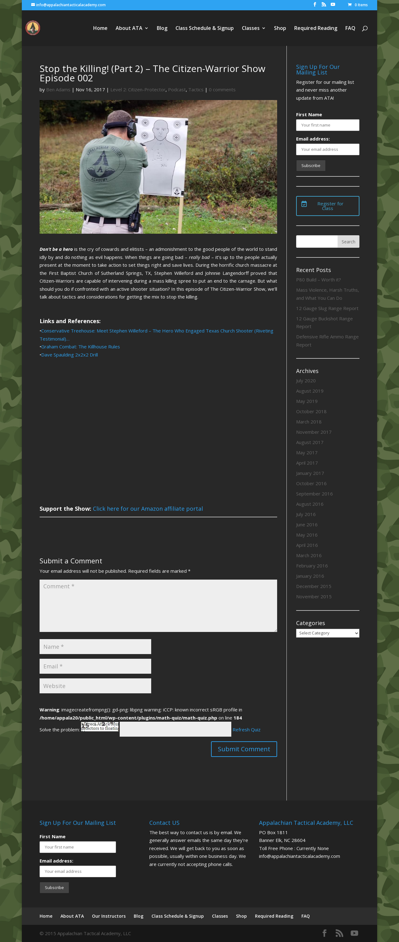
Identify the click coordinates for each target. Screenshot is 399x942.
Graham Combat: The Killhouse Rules (80, 346)
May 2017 (307, 452)
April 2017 (307, 463)
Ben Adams (58, 89)
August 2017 (310, 442)
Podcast (177, 89)
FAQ (350, 28)
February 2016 (312, 565)
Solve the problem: (79, 729)
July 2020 (306, 380)
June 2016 (307, 524)
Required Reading (315, 28)
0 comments (222, 89)
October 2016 (311, 483)
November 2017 (314, 432)
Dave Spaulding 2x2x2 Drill (69, 354)
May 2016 (307, 535)
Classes (251, 28)
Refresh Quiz (247, 729)
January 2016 (310, 576)
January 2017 (310, 473)
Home (100, 28)
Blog (162, 28)
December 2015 (313, 586)
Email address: (313, 139)
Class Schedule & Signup (204, 28)
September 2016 (314, 493)
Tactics (196, 89)
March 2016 (309, 555)
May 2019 (307, 401)
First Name (309, 114)
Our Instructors (109, 916)
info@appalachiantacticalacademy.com (299, 856)
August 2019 (310, 391)
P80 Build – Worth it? (318, 279)
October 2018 (311, 411)
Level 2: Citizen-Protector (138, 89)
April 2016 (307, 545)
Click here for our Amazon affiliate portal (148, 508)
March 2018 (309, 421)
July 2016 (306, 514)
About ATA (129, 28)
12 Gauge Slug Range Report (327, 308)
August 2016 (310, 504)
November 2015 (314, 596)
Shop (280, 28)
